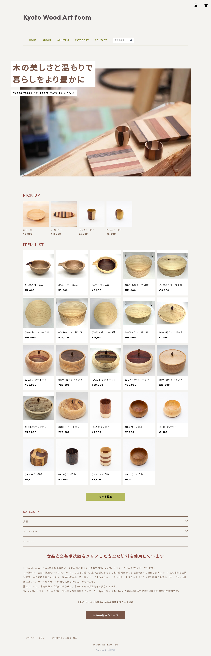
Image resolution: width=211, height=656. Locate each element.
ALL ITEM (63, 40)
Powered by (106, 650)
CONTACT (101, 40)
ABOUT (47, 40)
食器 (25, 521)
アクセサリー (30, 531)
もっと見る (105, 496)
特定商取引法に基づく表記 (64, 638)
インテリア (29, 541)
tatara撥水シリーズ (105, 615)
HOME (33, 40)
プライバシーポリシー (36, 638)
